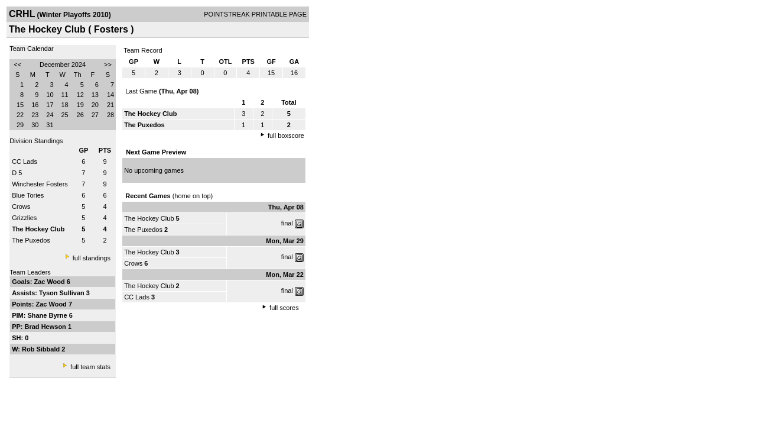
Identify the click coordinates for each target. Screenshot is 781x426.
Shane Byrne (48, 315)
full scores (284, 307)
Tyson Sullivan (62, 292)
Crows (21, 206)
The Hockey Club (149, 218)
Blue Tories (28, 195)
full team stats (90, 366)
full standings (91, 258)
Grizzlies (24, 217)
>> (108, 64)
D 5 (17, 172)
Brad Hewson (46, 326)
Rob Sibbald (41, 349)
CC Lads (24, 161)
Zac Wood (50, 281)
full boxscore (286, 135)
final (287, 223)
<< (17, 64)
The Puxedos (31, 240)
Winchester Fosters (40, 184)
